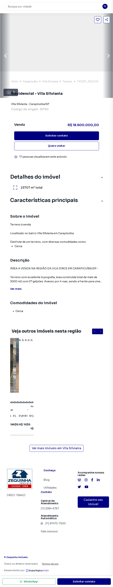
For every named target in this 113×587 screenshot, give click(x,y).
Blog (46, 479)
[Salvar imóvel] (97, 19)
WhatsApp (29, 581)
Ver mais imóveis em (56, 448)
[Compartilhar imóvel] (106, 19)
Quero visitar (56, 145)
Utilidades (50, 487)
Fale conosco (49, 531)
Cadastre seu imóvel (93, 502)
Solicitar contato (56, 135)
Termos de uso (50, 563)
